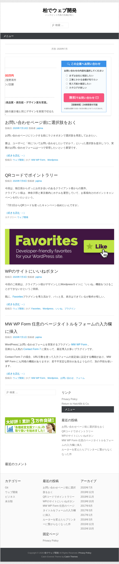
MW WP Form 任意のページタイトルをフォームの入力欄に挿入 (59, 510)
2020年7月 (87, 487)
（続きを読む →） (15, 155)
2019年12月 (87, 492)
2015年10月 (87, 528)
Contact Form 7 (32, 349)
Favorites (18, 296)
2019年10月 (87, 501)
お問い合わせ (67, 378)
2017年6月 (87, 505)
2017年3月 (87, 510)
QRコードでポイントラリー (31, 175)
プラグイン (70, 308)
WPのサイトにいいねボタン (32, 271)
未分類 (9, 501)
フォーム (80, 378)
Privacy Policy (69, 399)
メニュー (8, 36)
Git (6, 487)
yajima (40, 128)
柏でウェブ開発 (59, 10)
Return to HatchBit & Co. (75, 403)
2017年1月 (87, 515)
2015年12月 (87, 524)
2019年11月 (87, 496)
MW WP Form (38, 160)
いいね (59, 308)
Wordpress (52, 160)
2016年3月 (87, 519)
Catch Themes (71, 556)
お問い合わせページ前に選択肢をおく (40, 122)
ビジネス (10, 496)
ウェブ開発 (18, 160)
